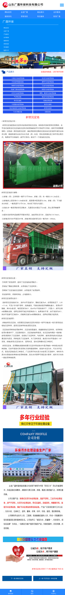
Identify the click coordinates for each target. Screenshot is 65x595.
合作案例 (56, 12)
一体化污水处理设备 (17, 78)
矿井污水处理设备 (18, 93)
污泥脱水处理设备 (18, 104)
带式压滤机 (17, 100)
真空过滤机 (48, 104)
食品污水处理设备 (48, 97)
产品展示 (6, 34)
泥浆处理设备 (47, 100)
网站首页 (8, 12)
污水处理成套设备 (18, 82)
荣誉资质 (24, 16)
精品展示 (40, 12)
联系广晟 (56, 16)
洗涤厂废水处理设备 (17, 89)
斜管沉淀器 (48, 108)
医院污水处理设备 (48, 89)
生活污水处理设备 (48, 78)
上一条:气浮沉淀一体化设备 (48, 578)
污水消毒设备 (17, 112)
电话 (32, 591)
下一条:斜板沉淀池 (17, 578)
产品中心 (53, 591)
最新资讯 (8, 16)
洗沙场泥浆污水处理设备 (17, 108)
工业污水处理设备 (48, 85)
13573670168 (58, 72)
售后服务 (40, 16)
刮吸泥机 (48, 112)
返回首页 (10, 591)
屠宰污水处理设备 (48, 82)
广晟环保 (8, 21)
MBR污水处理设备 (17, 85)
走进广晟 (24, 12)
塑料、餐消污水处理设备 (48, 93)
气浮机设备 (17, 97)
